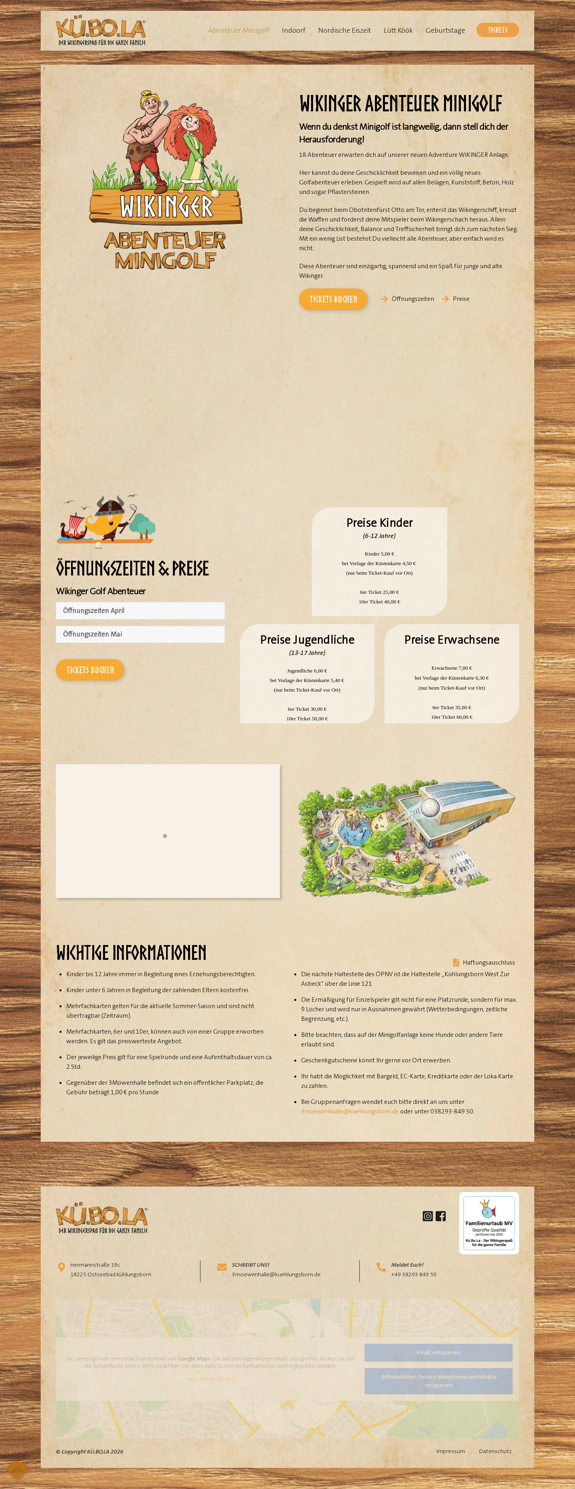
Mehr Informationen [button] (210, 1389)
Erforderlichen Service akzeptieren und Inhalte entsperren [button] (439, 1391)
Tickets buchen (333, 299)
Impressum (450, 1461)
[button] (17, 1471)
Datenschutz (495, 1461)
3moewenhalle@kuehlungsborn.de (350, 1121)
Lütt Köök (398, 30)
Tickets (498, 30)
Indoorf (293, 30)
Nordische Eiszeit (344, 30)
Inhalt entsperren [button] (438, 1362)
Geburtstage (445, 30)
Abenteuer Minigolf (238, 30)
